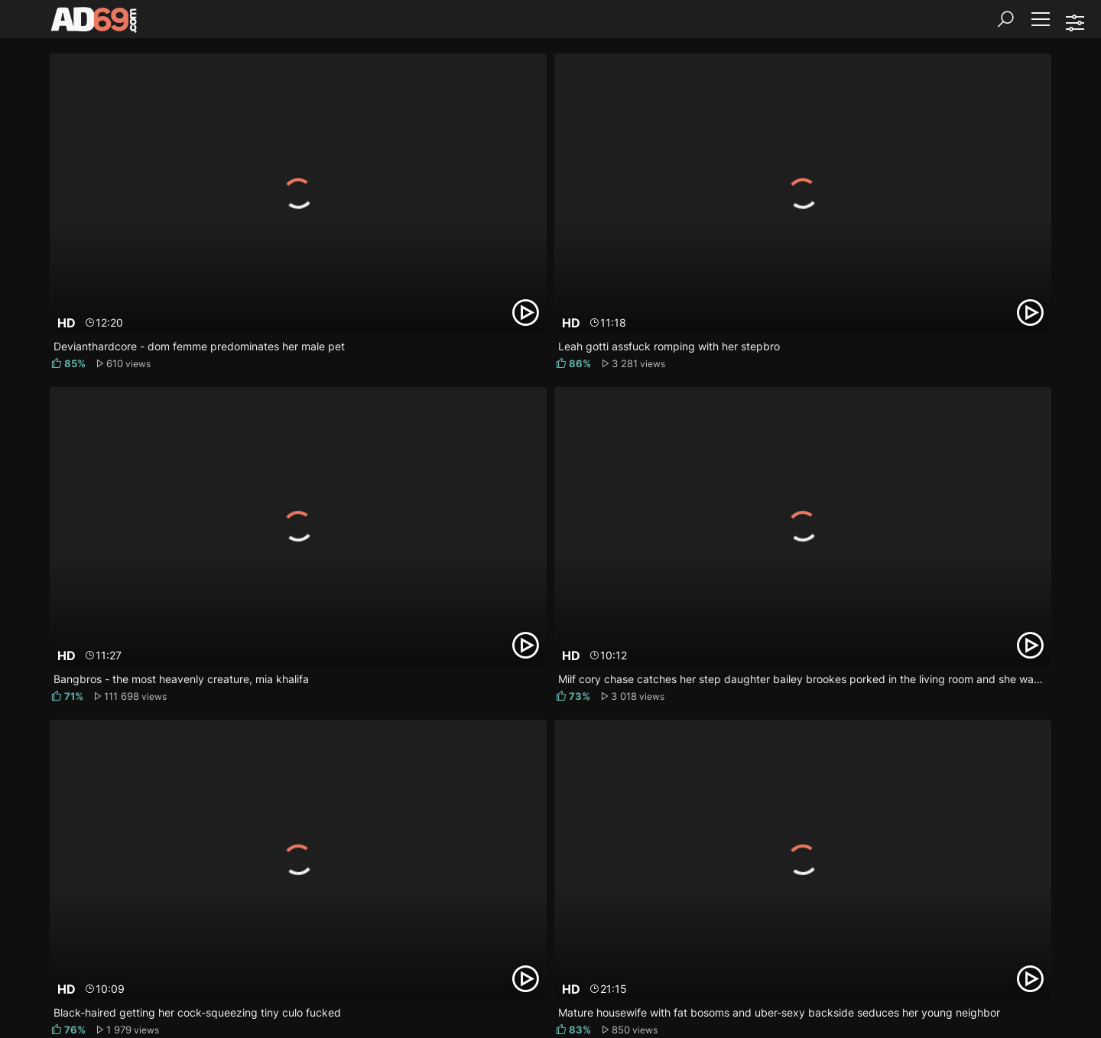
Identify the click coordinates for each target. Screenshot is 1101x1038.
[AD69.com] (94, 23)
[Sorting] (1074, 23)
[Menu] (1039, 19)
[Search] (1005, 19)
